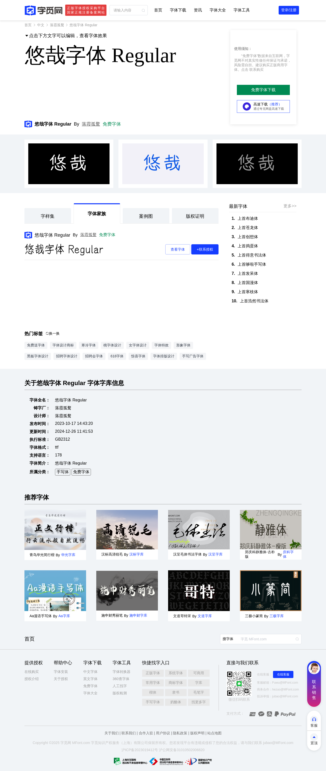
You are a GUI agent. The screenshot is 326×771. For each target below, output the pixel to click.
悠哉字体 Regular (52, 235)
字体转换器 (121, 672)
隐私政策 (180, 733)
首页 (158, 10)
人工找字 (120, 686)
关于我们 (111, 733)
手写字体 (153, 702)
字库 (198, 683)
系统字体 (176, 673)
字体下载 (178, 10)
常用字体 (153, 683)
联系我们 (128, 733)
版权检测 (120, 693)
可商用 (198, 673)
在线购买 (31, 672)
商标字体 (176, 683)
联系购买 (256, 69)
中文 (40, 25)
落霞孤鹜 (57, 25)
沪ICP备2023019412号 (139, 750)
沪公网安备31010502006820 (182, 750)
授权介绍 (31, 679)
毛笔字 (198, 692)
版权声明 (197, 733)
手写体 (63, 472)
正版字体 (153, 673)
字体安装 (61, 672)
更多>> (289, 206)
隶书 (175, 692)
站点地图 (214, 733)
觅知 (98, 743)
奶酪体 (175, 702)
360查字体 (121, 679)
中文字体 (90, 672)
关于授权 (61, 679)
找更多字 (199, 702)
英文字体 (90, 679)
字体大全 (218, 10)
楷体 (152, 692)
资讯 (198, 10)
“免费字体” (249, 56)
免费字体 (112, 124)
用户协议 (163, 733)
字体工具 (242, 10)
